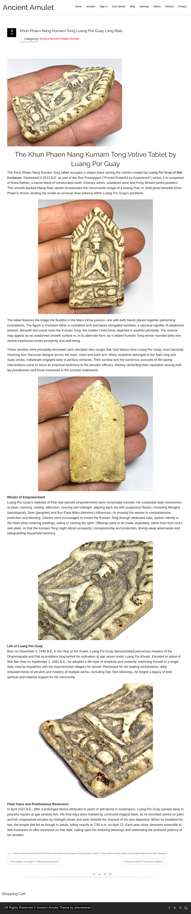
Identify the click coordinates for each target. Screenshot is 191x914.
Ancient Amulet (28, 7)
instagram (185, 907)
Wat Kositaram (160, 853)
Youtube (180, 907)
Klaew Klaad (58, 853)
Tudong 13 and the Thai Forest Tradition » (144, 861)
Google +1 (105, 874)
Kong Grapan (70, 853)
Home (78, 6)
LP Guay (103, 853)
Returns (169, 6)
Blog (132, 6)
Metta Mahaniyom (143, 853)
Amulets (91, 6)
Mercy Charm (127, 853)
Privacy (182, 6)
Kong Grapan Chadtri (88, 853)
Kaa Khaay (33, 853)
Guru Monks (119, 6)
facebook (94, 874)
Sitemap (144, 6)
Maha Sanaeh (114, 853)
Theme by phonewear (74, 907)
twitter (175, 907)
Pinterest (110, 874)
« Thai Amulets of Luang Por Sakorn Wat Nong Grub (34, 861)
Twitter (99, 874)
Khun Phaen (45, 853)
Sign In (104, 6)
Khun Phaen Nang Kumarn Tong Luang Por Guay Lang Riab (71, 30)
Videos (157, 6)
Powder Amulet (69, 38)
